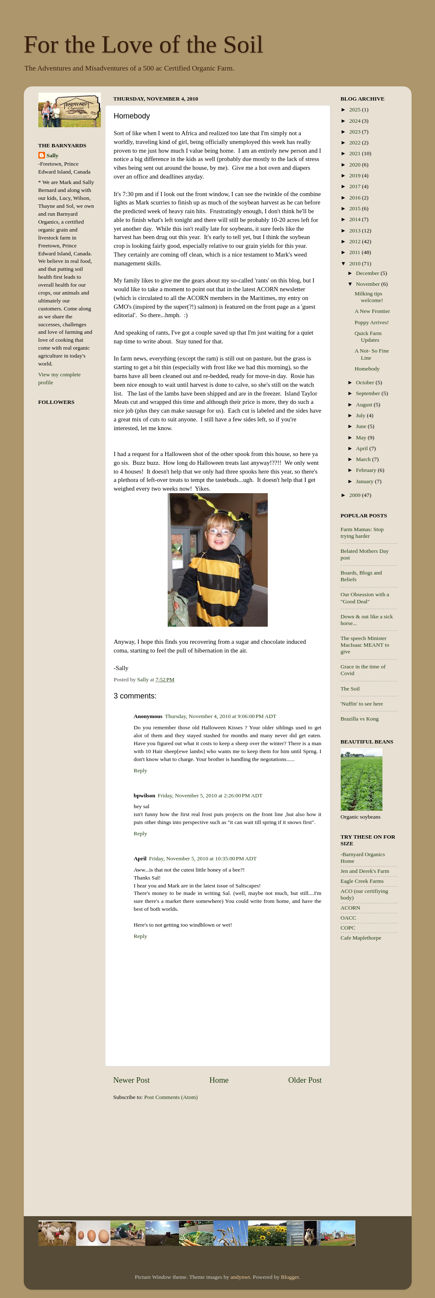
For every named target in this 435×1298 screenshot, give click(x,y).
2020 (355, 164)
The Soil (350, 689)
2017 (355, 186)
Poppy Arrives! (372, 322)
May (362, 437)
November (368, 284)
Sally (53, 155)
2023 (355, 132)
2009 (355, 495)
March (364, 459)
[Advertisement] (374, 1080)
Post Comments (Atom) (171, 1097)
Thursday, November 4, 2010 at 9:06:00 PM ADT (221, 716)
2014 (355, 219)
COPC (348, 928)
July (361, 415)
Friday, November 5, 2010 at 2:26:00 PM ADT (210, 795)
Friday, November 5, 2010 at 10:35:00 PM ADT (202, 858)
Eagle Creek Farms (362, 881)
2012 (355, 241)
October (366, 382)
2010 (355, 263)
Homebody (367, 368)
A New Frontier (372, 311)
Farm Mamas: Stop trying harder (362, 532)
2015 (355, 208)
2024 (355, 121)
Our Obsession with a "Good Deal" (365, 597)
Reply (140, 770)
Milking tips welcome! (369, 296)
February (367, 470)
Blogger (290, 1277)
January (365, 481)
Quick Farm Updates (368, 336)
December (368, 273)
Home (219, 1080)
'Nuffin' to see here (362, 704)
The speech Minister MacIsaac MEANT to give (365, 645)
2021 (355, 153)
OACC (349, 918)
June (362, 426)
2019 (355, 175)
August (365, 404)
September (369, 393)
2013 (355, 230)
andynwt (240, 1277)
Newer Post (131, 1080)
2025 (355, 109)
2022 (355, 142)
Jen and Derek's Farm (365, 871)
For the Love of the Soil (144, 44)
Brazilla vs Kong (360, 719)
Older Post (305, 1080)
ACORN (350, 908)
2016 (355, 197)
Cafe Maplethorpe (361, 938)
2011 (355, 252)
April (363, 448)
